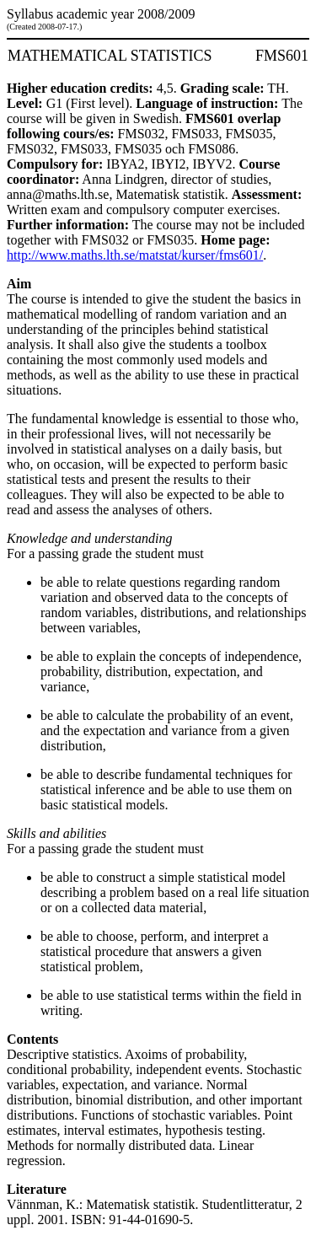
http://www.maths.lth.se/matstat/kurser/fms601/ (135, 255)
